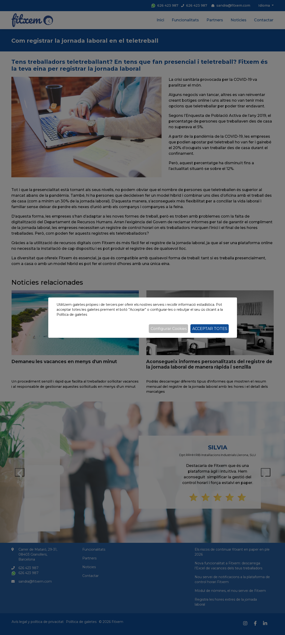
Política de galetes (72, 314)
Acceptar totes (209, 328)
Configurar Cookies (169, 328)
